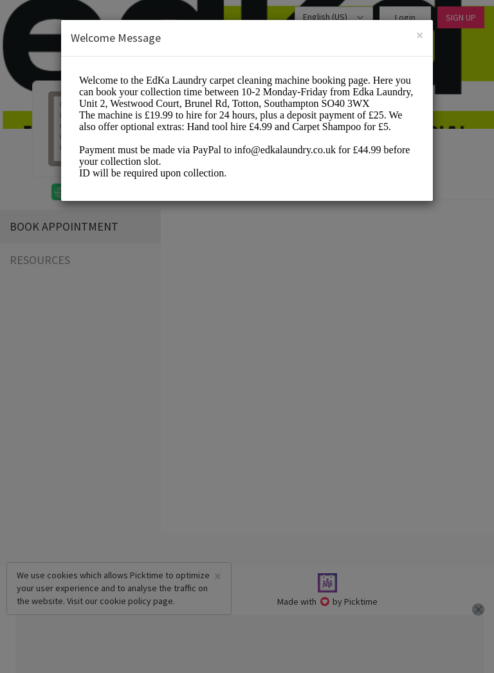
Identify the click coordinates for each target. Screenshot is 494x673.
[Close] (419, 35)
